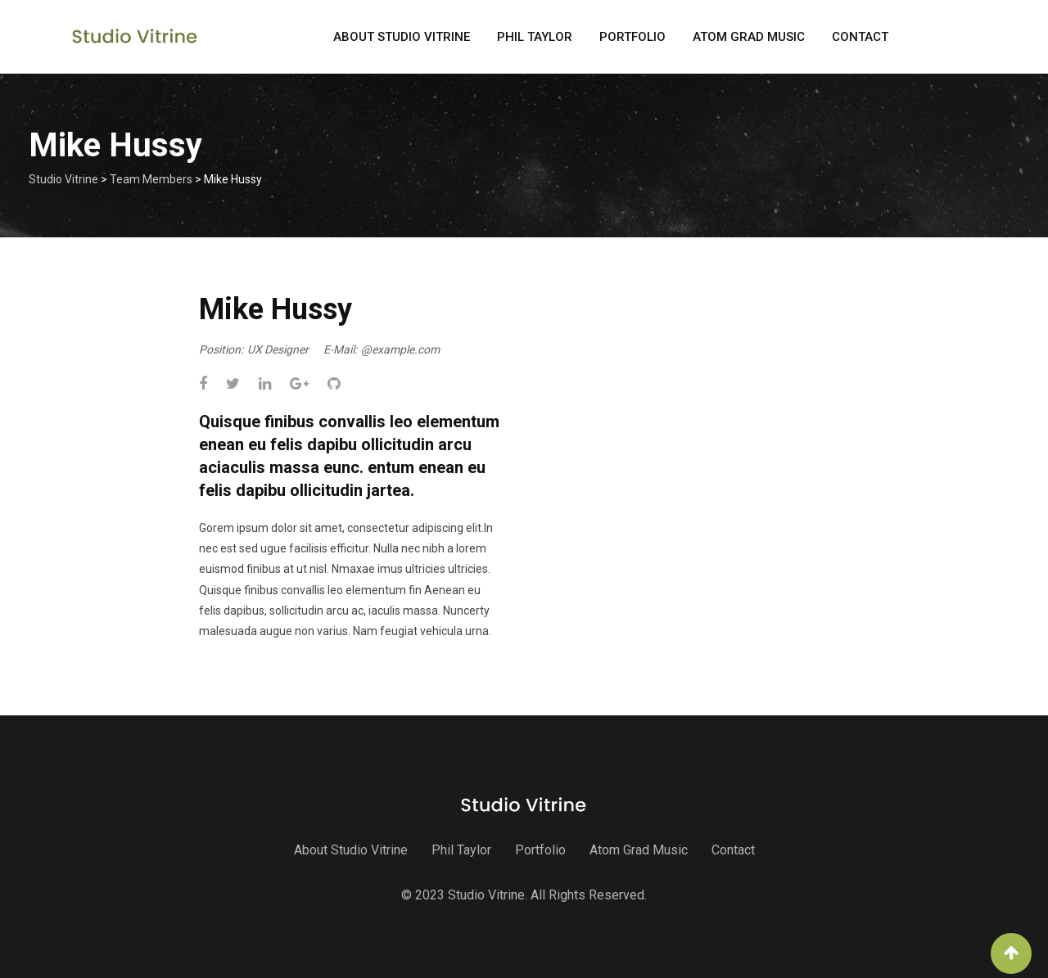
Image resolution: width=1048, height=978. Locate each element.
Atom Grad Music (749, 36)
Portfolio (632, 36)
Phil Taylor (534, 36)
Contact (860, 36)
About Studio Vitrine (401, 36)
